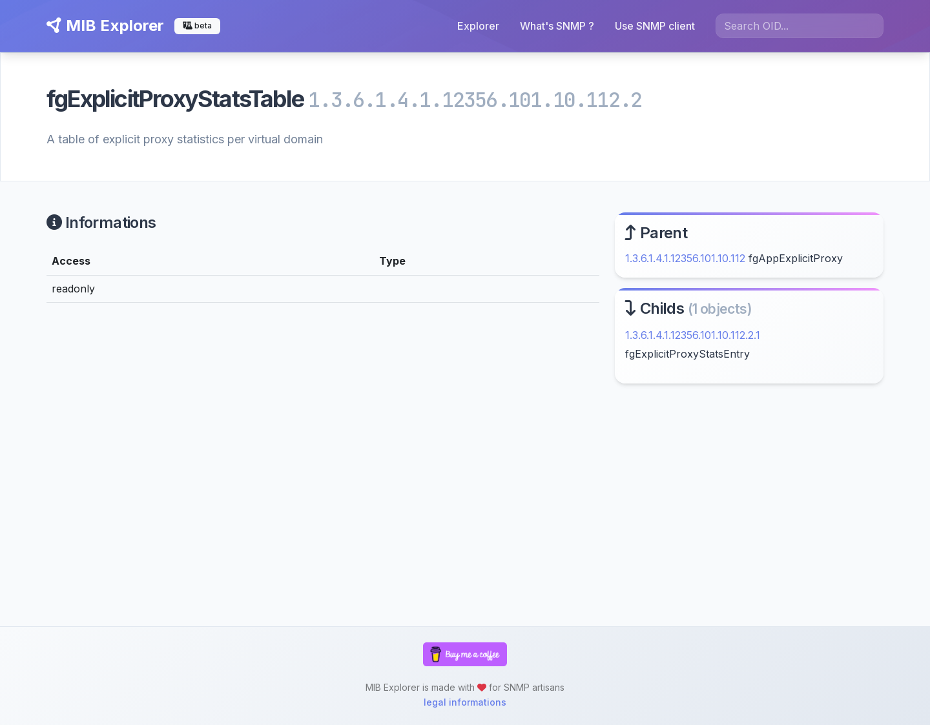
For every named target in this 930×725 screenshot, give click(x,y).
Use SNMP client (655, 25)
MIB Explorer (105, 25)
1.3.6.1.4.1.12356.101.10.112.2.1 (692, 335)
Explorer (478, 25)
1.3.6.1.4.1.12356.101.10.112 (685, 258)
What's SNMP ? (557, 25)
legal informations (465, 702)
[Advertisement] (749, 504)
